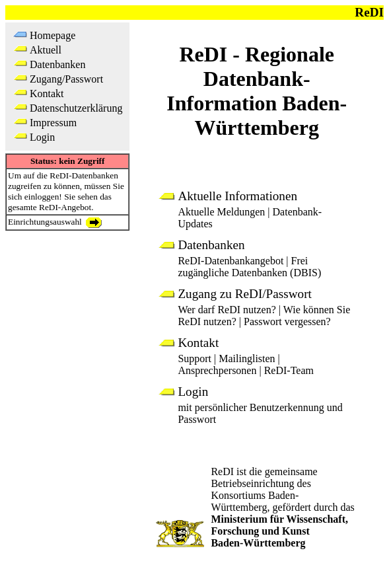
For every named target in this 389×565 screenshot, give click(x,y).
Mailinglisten (247, 358)
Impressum (53, 122)
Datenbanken (57, 64)
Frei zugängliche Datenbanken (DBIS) (249, 266)
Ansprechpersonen (217, 370)
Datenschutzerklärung (76, 108)
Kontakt (47, 93)
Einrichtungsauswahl (55, 222)
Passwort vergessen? (287, 321)
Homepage (52, 35)
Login (42, 137)
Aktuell (45, 50)
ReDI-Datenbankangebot (230, 260)
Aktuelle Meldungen (221, 211)
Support (194, 358)
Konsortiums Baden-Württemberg (255, 501)
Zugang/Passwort (66, 79)
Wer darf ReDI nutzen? (226, 309)
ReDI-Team (289, 370)
